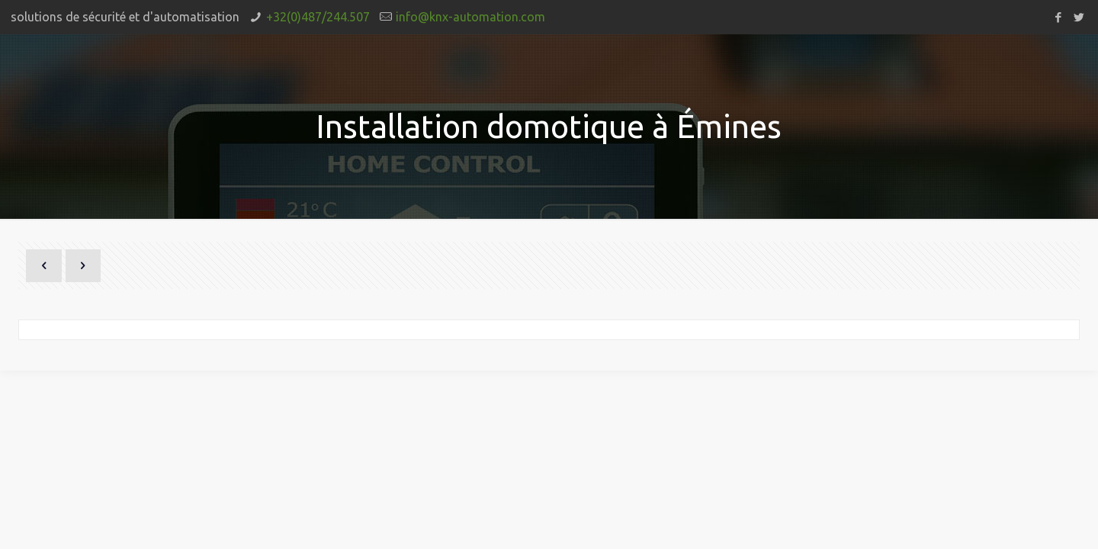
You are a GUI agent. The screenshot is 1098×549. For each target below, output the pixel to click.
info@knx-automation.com (470, 17)
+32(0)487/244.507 (318, 17)
